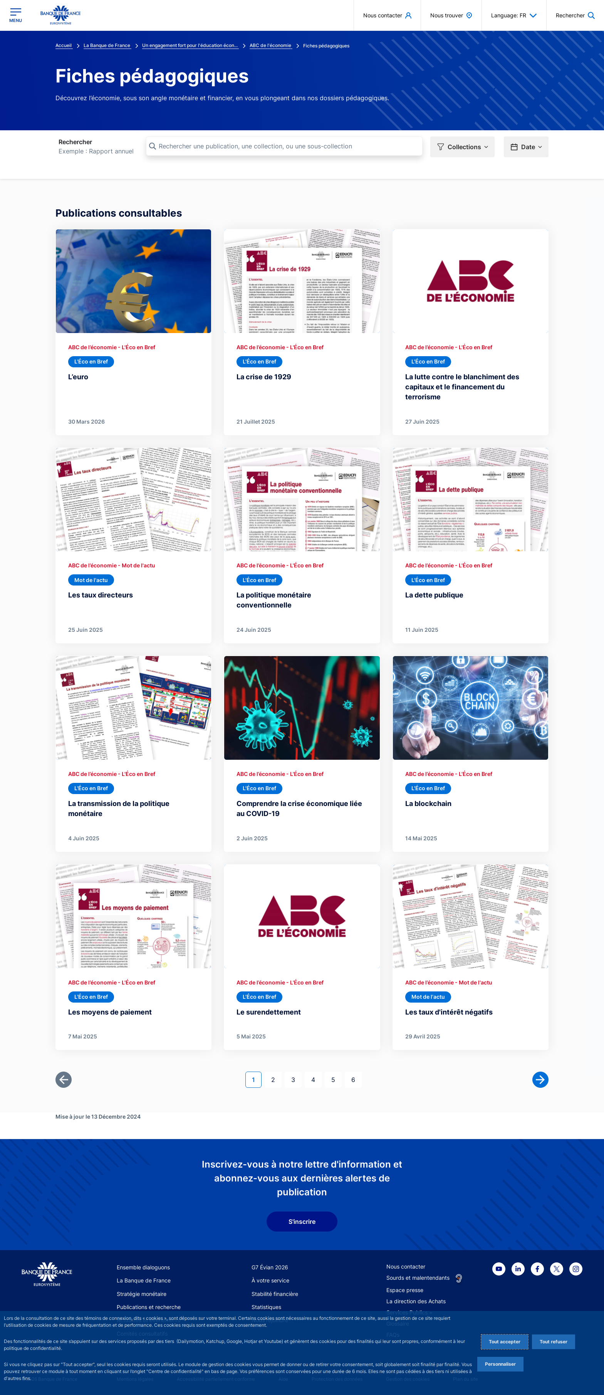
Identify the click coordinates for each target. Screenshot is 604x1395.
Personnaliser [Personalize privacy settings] (500, 1364)
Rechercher (75, 142)
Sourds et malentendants (418, 1277)
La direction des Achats (416, 1301)
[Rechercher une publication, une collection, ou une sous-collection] (284, 146)
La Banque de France (144, 1280)
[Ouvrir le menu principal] (15, 15)
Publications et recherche (149, 1307)
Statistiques (266, 1307)
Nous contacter (405, 1266)
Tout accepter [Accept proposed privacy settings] (504, 1342)
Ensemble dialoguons (143, 1267)
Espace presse (404, 1290)
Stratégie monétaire (141, 1294)
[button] (462, 146)
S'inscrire (302, 1221)
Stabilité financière (275, 1294)
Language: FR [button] (514, 15)
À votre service (270, 1280)
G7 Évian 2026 (270, 1267)
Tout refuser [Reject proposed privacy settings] (553, 1342)
